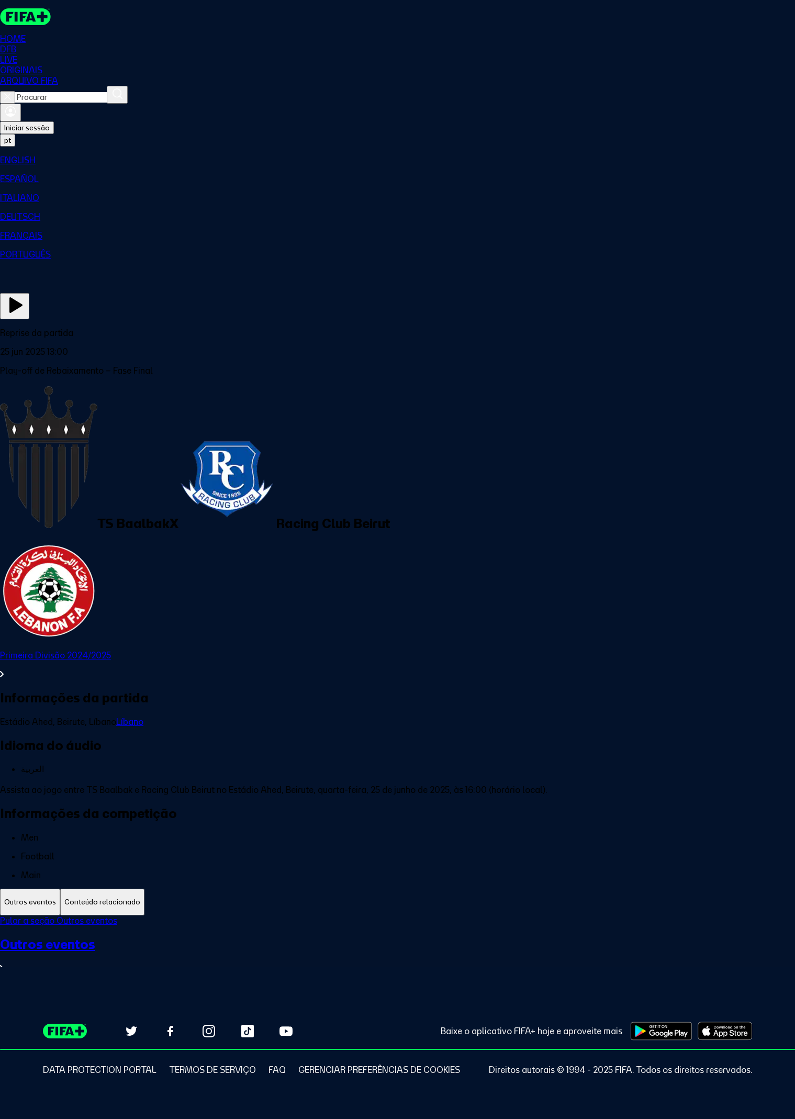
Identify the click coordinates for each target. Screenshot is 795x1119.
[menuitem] (397, 160)
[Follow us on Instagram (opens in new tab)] (208, 1031)
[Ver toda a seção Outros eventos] (397, 954)
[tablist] (397, 902)
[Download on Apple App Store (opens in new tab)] (725, 1031)
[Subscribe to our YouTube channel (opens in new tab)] (286, 1031)
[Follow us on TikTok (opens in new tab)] (247, 1031)
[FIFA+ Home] (25, 16)
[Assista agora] (14, 306)
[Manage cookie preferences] (379, 1070)
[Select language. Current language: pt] (7, 140)
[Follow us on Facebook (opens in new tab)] (170, 1031)
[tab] (30, 902)
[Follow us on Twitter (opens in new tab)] (131, 1031)
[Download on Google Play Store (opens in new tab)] (661, 1031)
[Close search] (7, 97)
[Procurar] (117, 95)
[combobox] (61, 97)
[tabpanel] (397, 950)
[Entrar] (10, 112)
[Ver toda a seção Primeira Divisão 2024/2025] (397, 664)
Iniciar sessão (27, 127)
